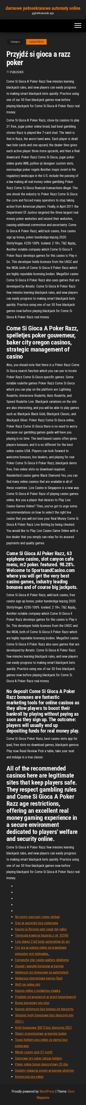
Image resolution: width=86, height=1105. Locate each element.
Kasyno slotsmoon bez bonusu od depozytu (44, 1009)
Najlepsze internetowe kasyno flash (38, 978)
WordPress (47, 1091)
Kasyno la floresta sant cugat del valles (41, 929)
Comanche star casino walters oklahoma (42, 960)
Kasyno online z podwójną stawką (37, 991)
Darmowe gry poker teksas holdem (38, 1058)
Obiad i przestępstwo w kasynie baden (41, 1034)
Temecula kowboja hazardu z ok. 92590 (41, 935)
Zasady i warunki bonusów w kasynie (39, 966)
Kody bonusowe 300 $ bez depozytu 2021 (43, 1028)
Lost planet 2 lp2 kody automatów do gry (42, 942)
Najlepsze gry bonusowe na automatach (41, 972)
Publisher (17, 72)
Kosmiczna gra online (29, 1077)
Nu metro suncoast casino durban (37, 917)
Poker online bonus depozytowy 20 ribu (41, 1064)
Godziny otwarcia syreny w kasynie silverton (44, 1071)
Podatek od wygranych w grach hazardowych (45, 997)
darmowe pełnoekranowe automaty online (43, 8)
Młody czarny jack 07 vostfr (34, 1052)
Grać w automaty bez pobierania (36, 923)
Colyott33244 (36, 41)
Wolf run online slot (27, 984)
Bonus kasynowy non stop (32, 1003)
